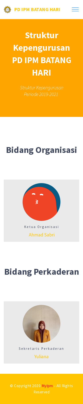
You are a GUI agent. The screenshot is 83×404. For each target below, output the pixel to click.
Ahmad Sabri (41, 235)
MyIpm (47, 385)
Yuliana (41, 357)
